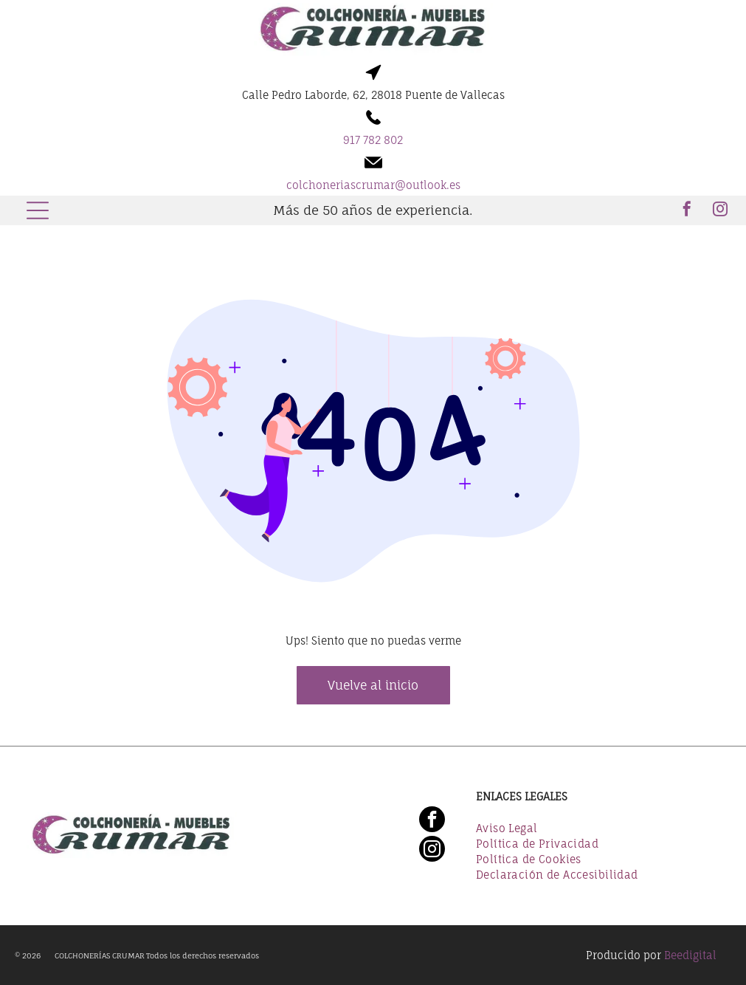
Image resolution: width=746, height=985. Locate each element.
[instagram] (720, 211)
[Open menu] (38, 210)
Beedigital (690, 955)
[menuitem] (597, 829)
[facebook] (687, 211)
